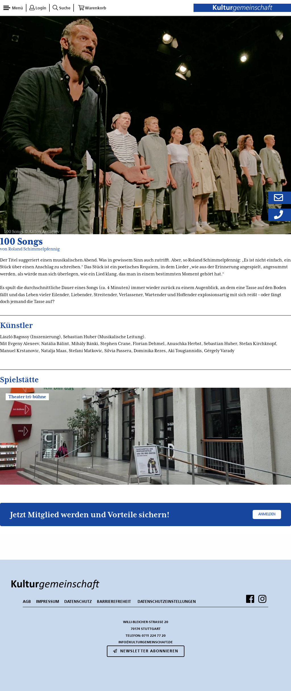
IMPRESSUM (47, 601)
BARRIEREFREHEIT (114, 601)
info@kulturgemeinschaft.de (146, 642)
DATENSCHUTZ (78, 601)
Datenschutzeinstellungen (167, 601)
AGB (27, 601)
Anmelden (266, 514)
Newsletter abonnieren (145, 650)
